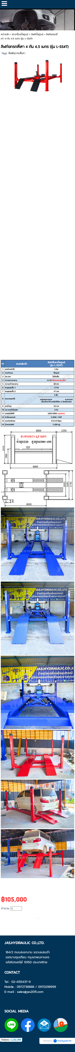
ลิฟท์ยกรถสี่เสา (16, 53)
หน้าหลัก (5, 34)
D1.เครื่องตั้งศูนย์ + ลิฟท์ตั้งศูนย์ (27, 34)
